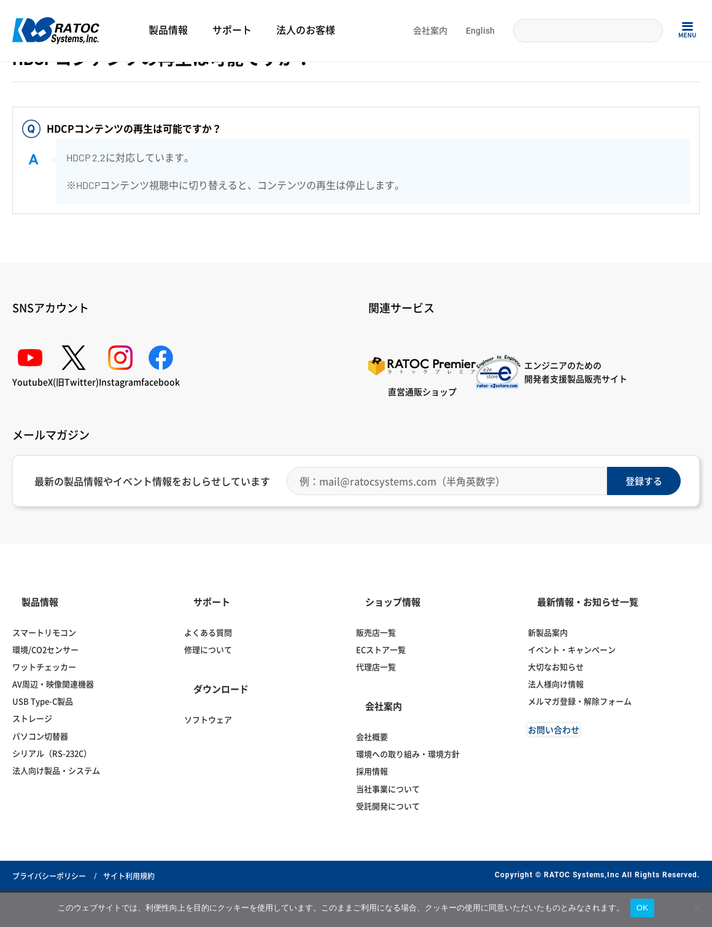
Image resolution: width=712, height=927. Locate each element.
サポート (232, 30)
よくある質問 (61, 77)
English (480, 31)
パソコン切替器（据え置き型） (237, 77)
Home (21, 77)
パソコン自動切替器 (150, 77)
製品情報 (168, 30)
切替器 (100, 77)
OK (642, 907)
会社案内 (430, 31)
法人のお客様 (305, 30)
